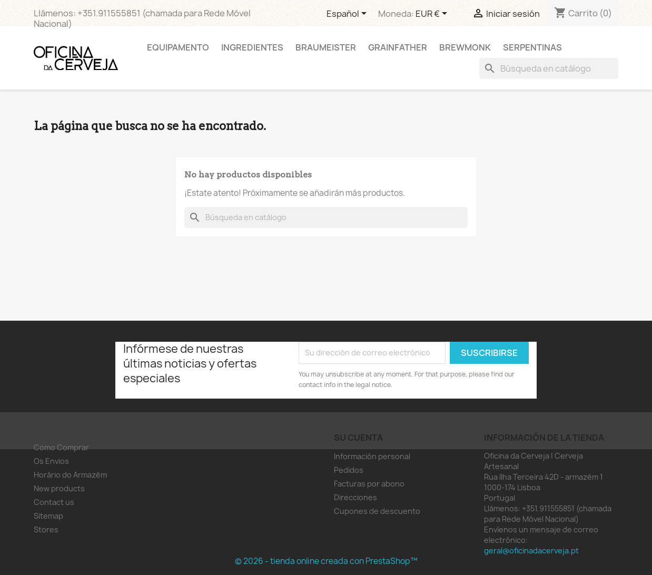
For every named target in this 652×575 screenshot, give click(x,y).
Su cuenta (358, 437)
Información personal (372, 456)
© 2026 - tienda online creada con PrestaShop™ (326, 561)
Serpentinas (532, 47)
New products (59, 488)
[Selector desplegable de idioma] (348, 14)
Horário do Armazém (70, 475)
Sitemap (48, 516)
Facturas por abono (369, 484)
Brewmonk (465, 47)
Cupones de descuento (377, 511)
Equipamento (178, 47)
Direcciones (355, 497)
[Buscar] (548, 68)
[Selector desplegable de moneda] (433, 14)
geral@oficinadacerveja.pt (531, 551)
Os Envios (51, 461)
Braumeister (325, 47)
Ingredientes (252, 47)
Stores (46, 529)
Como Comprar (61, 447)
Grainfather (397, 47)
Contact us (54, 502)
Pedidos (348, 470)
